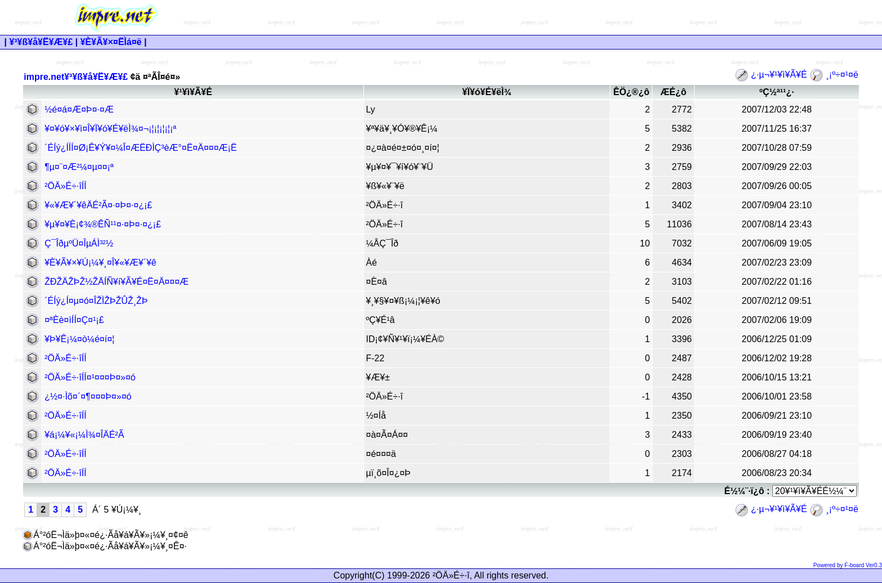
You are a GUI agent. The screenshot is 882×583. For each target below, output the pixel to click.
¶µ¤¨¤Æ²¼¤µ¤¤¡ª (79, 167)
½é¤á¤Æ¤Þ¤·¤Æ (79, 109)
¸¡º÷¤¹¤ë (833, 74)
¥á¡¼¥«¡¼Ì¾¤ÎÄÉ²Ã (84, 435)
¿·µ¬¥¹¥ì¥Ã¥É (772, 74)
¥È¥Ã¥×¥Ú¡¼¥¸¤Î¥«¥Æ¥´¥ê (100, 262)
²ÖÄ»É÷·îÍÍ (65, 186)
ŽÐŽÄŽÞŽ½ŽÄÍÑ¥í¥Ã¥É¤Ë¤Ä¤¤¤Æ (116, 281)
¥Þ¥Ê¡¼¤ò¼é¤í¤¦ (79, 339)
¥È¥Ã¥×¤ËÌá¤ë (111, 42)
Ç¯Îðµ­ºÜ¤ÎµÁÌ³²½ (78, 243)
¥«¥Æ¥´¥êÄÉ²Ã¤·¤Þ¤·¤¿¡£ (98, 205)
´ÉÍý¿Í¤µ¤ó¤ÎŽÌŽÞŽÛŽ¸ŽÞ (95, 301)
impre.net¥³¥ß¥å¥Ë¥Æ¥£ (76, 77)
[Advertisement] (557, 17)
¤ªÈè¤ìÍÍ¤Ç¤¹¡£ (74, 320)
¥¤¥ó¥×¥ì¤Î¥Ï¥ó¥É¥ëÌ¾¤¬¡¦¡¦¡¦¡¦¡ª (110, 128)
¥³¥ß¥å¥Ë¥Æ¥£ (41, 42)
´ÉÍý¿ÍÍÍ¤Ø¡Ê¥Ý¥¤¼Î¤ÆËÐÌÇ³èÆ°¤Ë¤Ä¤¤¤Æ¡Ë (140, 148)
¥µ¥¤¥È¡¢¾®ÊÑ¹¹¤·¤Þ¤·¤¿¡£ (102, 224)
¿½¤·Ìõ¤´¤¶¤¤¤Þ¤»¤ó (87, 396)
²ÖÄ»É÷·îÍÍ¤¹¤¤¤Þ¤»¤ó (90, 377)
